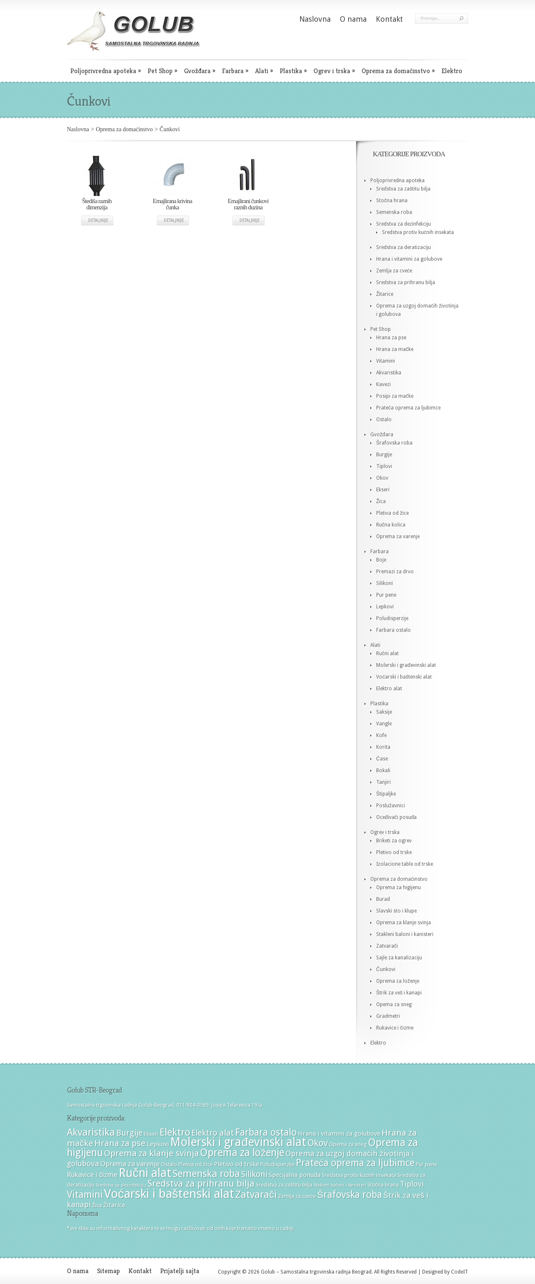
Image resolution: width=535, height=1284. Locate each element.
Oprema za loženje (397, 981)
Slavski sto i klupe (396, 911)
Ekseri (383, 490)
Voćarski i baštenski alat (404, 677)
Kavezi (383, 384)
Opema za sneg (394, 1004)
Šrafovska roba (394, 443)
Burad (383, 899)
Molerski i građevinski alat (406, 665)
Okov (382, 478)
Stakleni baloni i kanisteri (404, 934)
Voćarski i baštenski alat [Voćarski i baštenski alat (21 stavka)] (169, 1194)
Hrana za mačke (394, 349)
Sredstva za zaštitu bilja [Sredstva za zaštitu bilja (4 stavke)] (284, 1185)
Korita (383, 747)
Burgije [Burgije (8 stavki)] (129, 1133)
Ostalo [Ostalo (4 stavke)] (169, 1164)
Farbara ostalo (393, 630)
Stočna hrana (392, 200)
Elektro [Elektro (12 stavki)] (175, 1132)
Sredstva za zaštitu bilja (403, 189)
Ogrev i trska (334, 70)
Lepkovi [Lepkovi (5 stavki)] (158, 1144)
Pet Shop (162, 70)
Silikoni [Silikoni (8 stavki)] (254, 1174)
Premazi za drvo (395, 572)
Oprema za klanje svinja (403, 922)
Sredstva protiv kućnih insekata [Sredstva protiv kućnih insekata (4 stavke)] (359, 1175)
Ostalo (384, 419)
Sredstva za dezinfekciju (403, 224)
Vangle (384, 724)
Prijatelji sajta (179, 1270)
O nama (353, 19)
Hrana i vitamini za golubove (409, 259)
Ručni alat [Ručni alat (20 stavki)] (145, 1173)
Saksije (384, 712)
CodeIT (459, 1272)
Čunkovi (385, 969)
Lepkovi (385, 607)
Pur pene (386, 595)
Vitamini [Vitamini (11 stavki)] (85, 1194)
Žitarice (384, 294)
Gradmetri (388, 1016)
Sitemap (108, 1270)
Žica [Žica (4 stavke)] (97, 1205)
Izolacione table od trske (404, 864)
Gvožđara (199, 70)
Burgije (384, 455)
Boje (381, 560)
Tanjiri (383, 782)
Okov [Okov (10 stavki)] (318, 1143)
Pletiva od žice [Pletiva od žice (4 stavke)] (195, 1164)
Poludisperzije (392, 618)
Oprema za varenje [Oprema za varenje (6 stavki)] (130, 1163)
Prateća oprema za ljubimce (408, 408)
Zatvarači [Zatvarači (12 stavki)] (256, 1194)
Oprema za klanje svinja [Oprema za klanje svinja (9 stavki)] (151, 1153)
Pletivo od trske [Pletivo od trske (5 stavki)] (236, 1164)
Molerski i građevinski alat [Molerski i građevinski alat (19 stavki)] (238, 1142)
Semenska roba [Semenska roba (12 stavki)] (206, 1174)
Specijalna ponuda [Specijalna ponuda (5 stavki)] (295, 1175)
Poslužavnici (390, 806)
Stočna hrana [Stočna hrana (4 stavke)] (383, 1185)
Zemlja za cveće (394, 271)
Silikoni (384, 583)
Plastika (293, 70)
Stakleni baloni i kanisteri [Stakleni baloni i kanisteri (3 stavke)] (339, 1185)
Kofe (381, 735)
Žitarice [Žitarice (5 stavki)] (114, 1205)
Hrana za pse (391, 338)
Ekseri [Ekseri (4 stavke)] (151, 1134)
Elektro (451, 70)
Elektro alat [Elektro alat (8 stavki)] (212, 1133)
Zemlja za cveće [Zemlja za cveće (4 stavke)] (297, 1196)
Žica (381, 501)
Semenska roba (394, 212)
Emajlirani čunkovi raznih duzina (248, 204)
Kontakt (389, 19)
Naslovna (315, 19)
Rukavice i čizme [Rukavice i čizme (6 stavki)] (92, 1174)
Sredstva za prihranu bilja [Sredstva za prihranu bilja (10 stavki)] (201, 1183)
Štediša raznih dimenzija (97, 204)
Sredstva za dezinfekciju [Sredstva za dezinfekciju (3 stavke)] (121, 1185)
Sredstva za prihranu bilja (405, 282)
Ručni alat (387, 653)
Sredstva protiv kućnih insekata (418, 232)
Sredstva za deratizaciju (403, 247)
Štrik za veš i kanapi (399, 993)
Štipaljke (386, 794)
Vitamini (385, 361)
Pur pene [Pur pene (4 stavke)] (426, 1164)
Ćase (382, 759)
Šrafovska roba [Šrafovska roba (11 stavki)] (349, 1194)
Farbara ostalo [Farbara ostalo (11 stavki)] (266, 1132)
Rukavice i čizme (394, 1028)
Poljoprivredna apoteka (105, 70)
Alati (264, 70)
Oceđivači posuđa (396, 817)
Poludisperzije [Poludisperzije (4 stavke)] (277, 1164)
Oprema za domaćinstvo (398, 70)
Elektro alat (389, 689)
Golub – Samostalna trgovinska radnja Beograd (316, 1272)
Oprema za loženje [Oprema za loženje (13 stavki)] (242, 1153)
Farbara (235, 70)
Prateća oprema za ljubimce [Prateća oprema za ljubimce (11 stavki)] (355, 1162)
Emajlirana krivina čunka (172, 204)
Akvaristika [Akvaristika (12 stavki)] (91, 1132)
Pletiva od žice (392, 513)
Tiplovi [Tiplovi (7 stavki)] (412, 1184)
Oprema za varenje (398, 536)
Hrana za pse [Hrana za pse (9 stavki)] (119, 1143)
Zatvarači (387, 946)
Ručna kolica (390, 525)
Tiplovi (384, 466)
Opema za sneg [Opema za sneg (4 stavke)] (348, 1144)
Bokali (383, 770)
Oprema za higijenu (398, 887)
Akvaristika (388, 373)
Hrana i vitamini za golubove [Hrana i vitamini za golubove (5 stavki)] (339, 1133)
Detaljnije (98, 220)
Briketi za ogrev (394, 841)
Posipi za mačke (394, 396)
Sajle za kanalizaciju (399, 958)
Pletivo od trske (394, 852)
